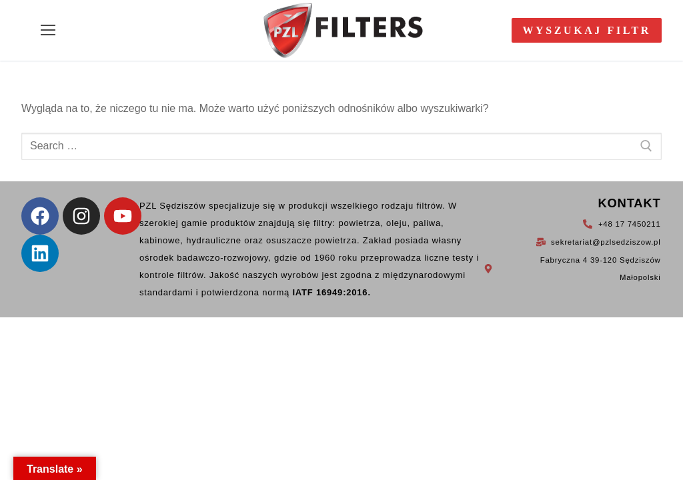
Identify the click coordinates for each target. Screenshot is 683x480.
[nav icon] (48, 31)
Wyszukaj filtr (586, 30)
